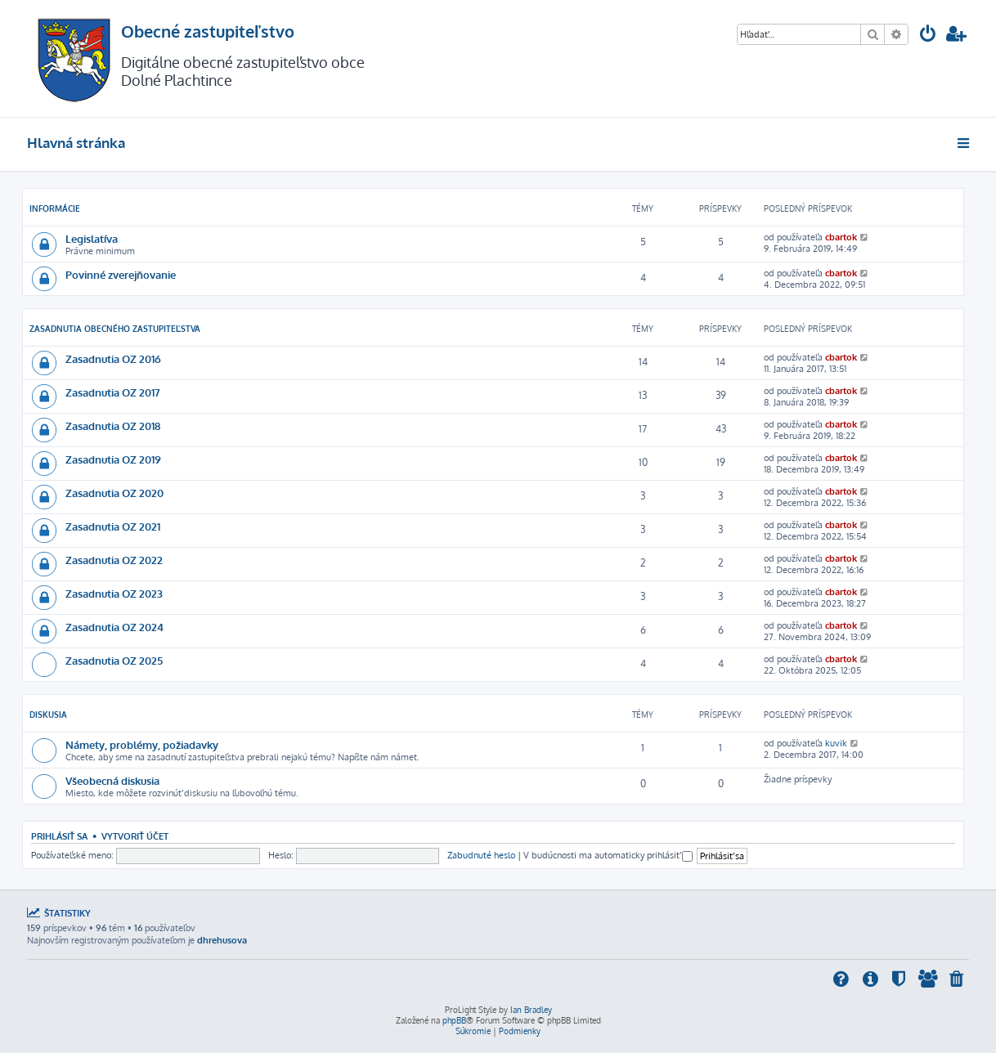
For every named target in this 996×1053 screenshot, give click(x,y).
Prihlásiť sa (59, 836)
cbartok (841, 237)
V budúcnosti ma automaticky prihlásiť (608, 855)
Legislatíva (91, 238)
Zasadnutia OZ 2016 (113, 358)
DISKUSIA (48, 714)
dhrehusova (222, 940)
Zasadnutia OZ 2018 (112, 425)
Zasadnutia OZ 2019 (113, 459)
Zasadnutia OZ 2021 (112, 526)
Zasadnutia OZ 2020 (114, 493)
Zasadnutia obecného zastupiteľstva (114, 329)
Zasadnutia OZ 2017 (112, 392)
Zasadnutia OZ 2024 (114, 627)
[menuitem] (928, 36)
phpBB (454, 1020)
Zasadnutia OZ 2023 (114, 593)
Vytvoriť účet (134, 836)
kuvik (836, 743)
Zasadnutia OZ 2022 (114, 560)
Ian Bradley (531, 1010)
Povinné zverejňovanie (120, 274)
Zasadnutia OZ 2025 (114, 660)
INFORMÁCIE (54, 208)
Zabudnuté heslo (481, 855)
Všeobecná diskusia (112, 780)
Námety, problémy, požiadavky (141, 744)
